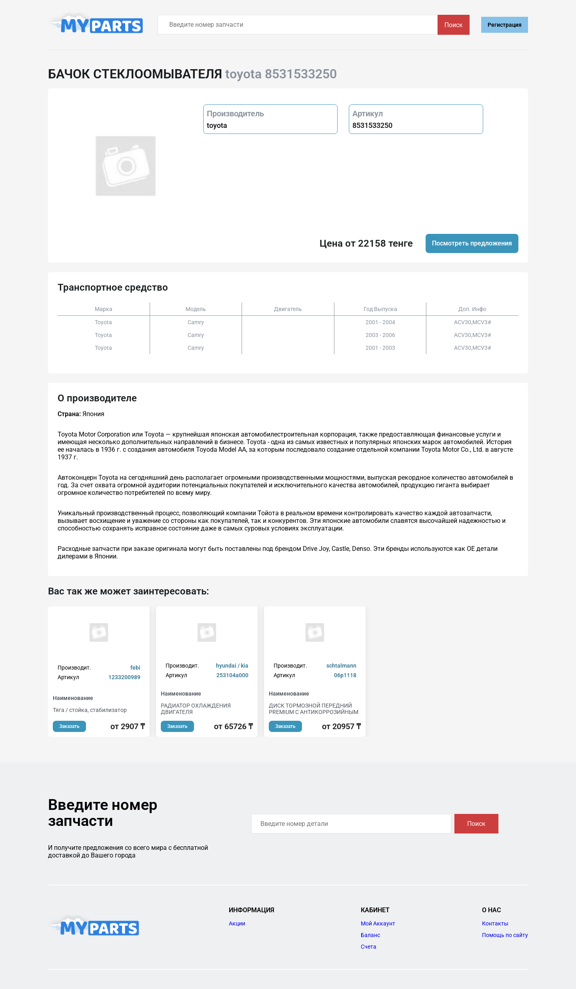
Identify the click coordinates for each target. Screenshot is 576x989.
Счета (368, 946)
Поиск (453, 25)
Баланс (370, 935)
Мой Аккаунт (378, 923)
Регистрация (505, 25)
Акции (237, 923)
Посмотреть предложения (472, 243)
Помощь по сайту (505, 935)
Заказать (69, 726)
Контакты (495, 923)
